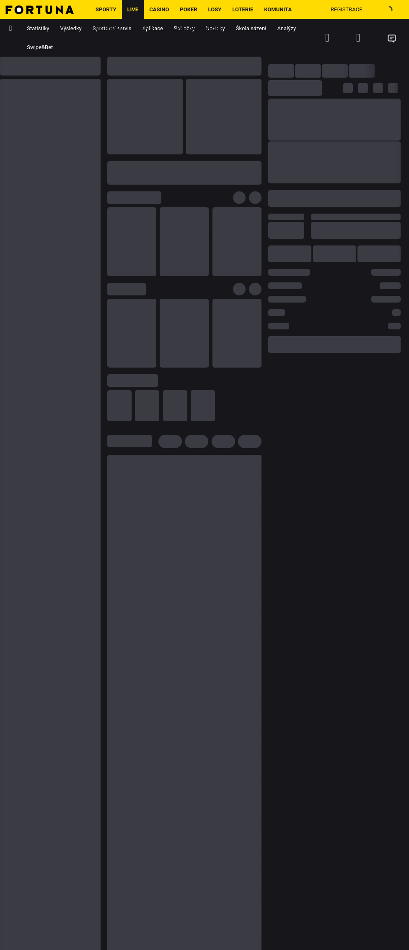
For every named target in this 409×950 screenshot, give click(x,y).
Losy (215, 9)
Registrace (346, 9)
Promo (143, 28)
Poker (188, 9)
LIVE (133, 9)
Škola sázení (251, 28)
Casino (159, 9)
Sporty (106, 9)
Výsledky (71, 28)
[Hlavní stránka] (45, 9)
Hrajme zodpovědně (193, 28)
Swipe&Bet (40, 47)
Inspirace (109, 28)
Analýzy (286, 28)
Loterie (242, 9)
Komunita (278, 9)
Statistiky (38, 28)
